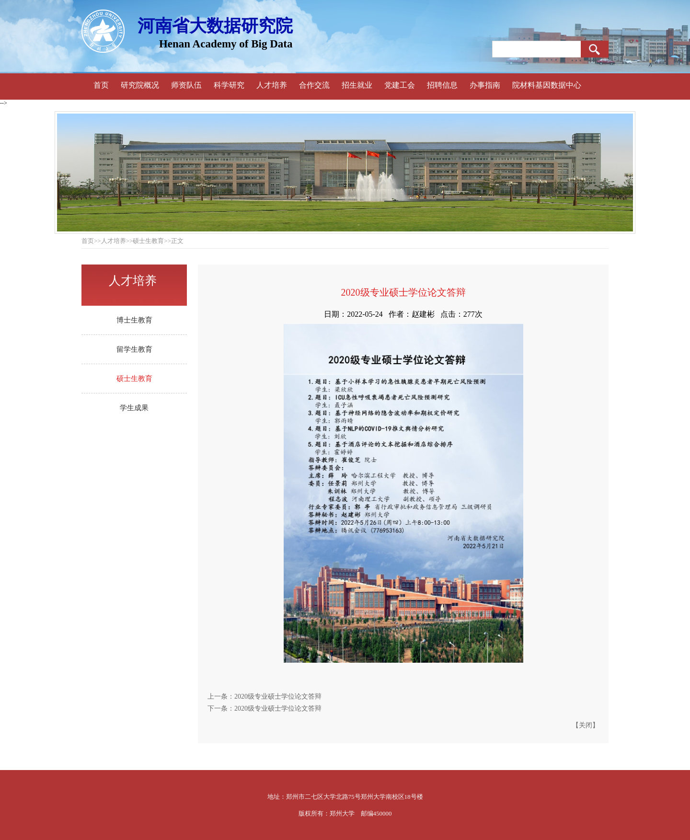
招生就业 (357, 85)
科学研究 (229, 85)
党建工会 (399, 85)
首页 (101, 85)
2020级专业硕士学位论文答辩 (278, 696)
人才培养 (271, 85)
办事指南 (485, 85)
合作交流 (314, 85)
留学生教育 (134, 349)
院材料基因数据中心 (546, 85)
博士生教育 (134, 320)
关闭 (585, 725)
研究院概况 (140, 85)
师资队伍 (186, 85)
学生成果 (134, 408)
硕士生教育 (134, 378)
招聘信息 (442, 85)
